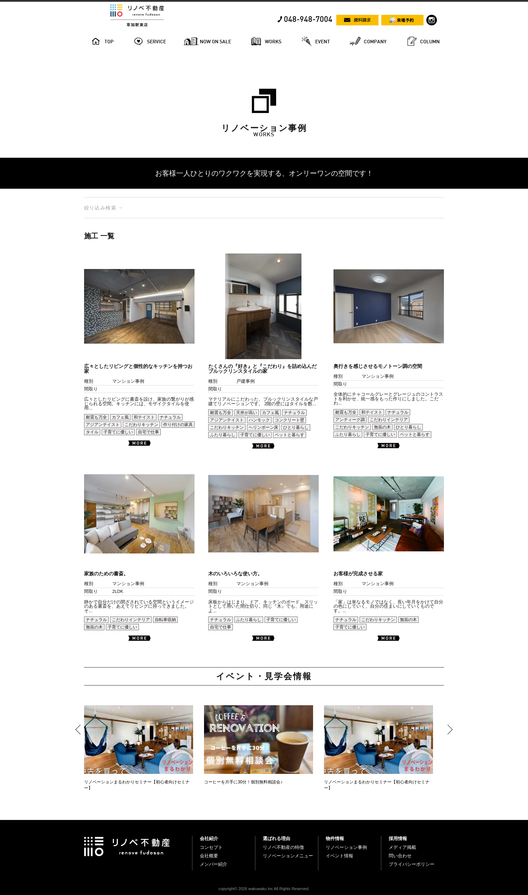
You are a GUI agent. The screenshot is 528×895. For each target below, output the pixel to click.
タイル (92, 432)
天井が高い (246, 412)
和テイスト (144, 417)
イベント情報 (339, 855)
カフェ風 (120, 417)
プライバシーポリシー (411, 864)
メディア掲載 (402, 847)
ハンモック (259, 420)
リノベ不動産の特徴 (283, 847)
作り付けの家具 (178, 424)
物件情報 (335, 838)
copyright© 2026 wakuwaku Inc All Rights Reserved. (264, 889)
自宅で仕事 (148, 432)
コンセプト (211, 847)
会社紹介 (209, 838)
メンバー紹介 (213, 864)
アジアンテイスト (103, 424)
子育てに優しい (118, 432)
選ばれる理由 (276, 838)
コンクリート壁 (289, 420)
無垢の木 (382, 427)
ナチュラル (170, 417)
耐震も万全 (96, 417)
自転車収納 (165, 619)
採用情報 (398, 838)
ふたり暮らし (222, 434)
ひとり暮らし (295, 427)
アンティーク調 (350, 419)
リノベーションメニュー (288, 855)
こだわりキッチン (141, 424)
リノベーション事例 (346, 847)
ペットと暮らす (289, 434)
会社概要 (209, 855)
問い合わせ (400, 855)
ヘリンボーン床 (263, 427)
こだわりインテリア (389, 419)
